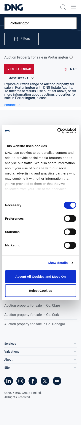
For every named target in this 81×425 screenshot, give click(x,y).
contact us (12, 105)
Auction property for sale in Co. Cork (31, 315)
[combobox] (40, 23)
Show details (58, 263)
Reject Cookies (40, 290)
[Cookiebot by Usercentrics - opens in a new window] (57, 130)
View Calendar (19, 69)
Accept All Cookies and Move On (40, 276)
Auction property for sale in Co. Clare (32, 305)
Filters (21, 38)
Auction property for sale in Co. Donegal (34, 324)
